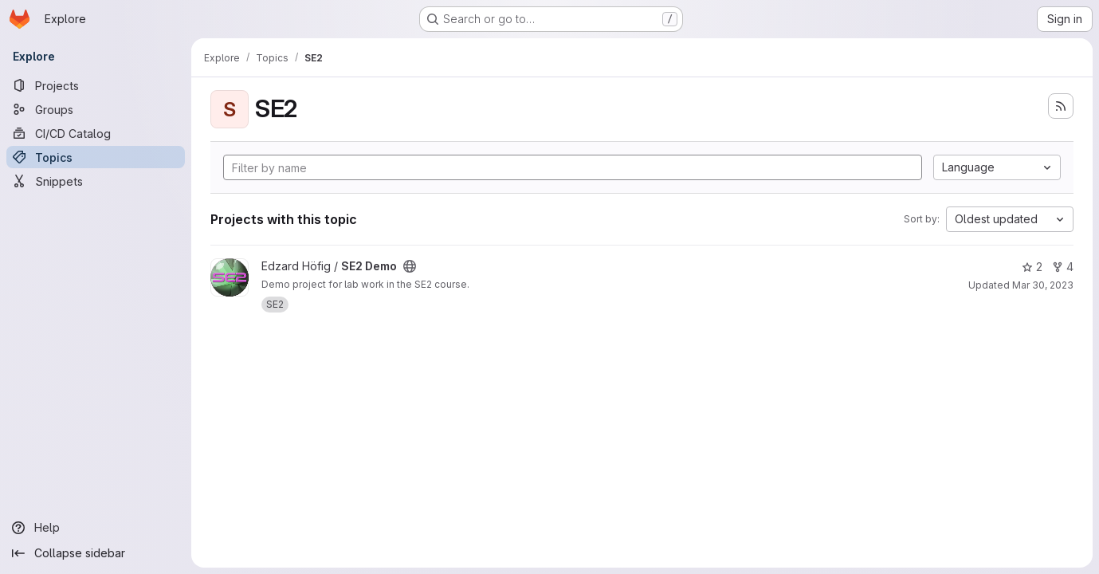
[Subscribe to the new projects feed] (1060, 106)
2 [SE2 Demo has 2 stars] (1032, 266)
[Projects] (95, 85)
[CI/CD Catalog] (95, 133)
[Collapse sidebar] (95, 553)
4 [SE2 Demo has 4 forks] (1062, 266)
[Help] (95, 528)
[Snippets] (95, 181)
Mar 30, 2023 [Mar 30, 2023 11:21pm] (1042, 285)
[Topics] (95, 157)
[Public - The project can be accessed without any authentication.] (409, 266)
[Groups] (95, 109)
